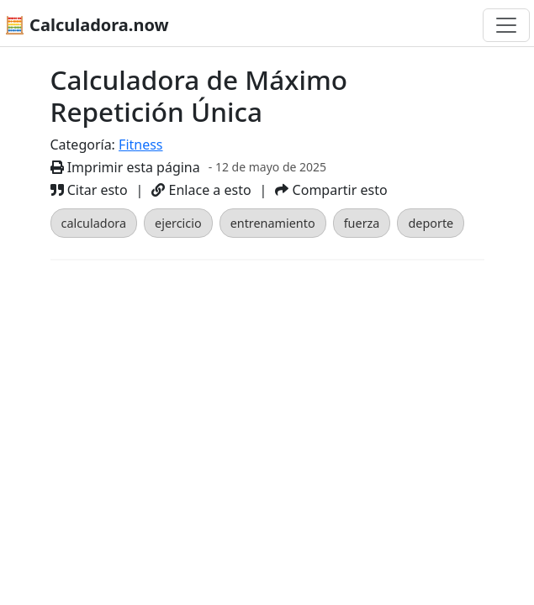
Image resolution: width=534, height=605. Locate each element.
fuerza (362, 223)
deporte (430, 223)
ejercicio (178, 223)
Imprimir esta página (125, 167)
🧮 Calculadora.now (86, 24)
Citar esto (89, 190)
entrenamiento (272, 223)
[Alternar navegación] (506, 25)
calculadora (94, 223)
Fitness (140, 144)
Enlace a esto (201, 190)
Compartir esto (331, 190)
